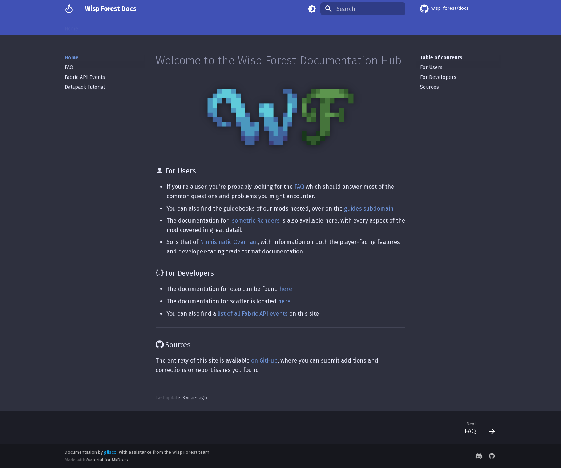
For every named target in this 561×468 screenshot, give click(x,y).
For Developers (438, 77)
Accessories (358, 26)
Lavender (231, 26)
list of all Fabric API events (253, 313)
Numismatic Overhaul (166, 26)
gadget (286, 26)
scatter (259, 26)
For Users (431, 67)
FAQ (69, 67)
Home (71, 26)
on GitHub (264, 360)
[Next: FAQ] (477, 427)
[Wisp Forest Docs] (69, 8)
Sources (429, 87)
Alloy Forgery (319, 26)
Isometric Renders (109, 26)
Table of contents (441, 58)
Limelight (393, 26)
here (285, 288)
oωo (205, 26)
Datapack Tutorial (85, 87)
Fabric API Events (85, 77)
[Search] (362, 8)
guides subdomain (368, 208)
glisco (110, 452)
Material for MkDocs (107, 460)
